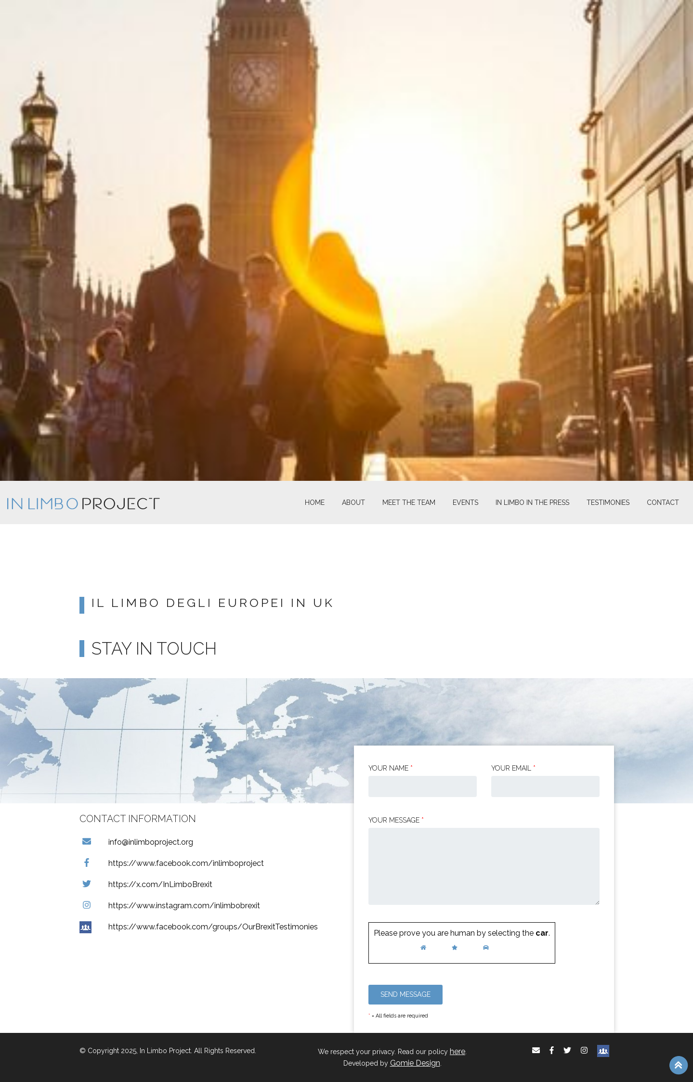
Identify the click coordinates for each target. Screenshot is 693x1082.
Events (465, 502)
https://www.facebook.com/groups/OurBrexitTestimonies (198, 926)
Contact (663, 502)
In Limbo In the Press (532, 502)
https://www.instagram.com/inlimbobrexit (169, 905)
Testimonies (608, 502)
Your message (396, 820)
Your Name (390, 768)
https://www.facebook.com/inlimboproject (171, 863)
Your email (513, 768)
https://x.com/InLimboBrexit (145, 884)
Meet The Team (408, 502)
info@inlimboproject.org (136, 842)
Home (315, 502)
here (457, 1051)
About (353, 502)
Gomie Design (415, 1063)
